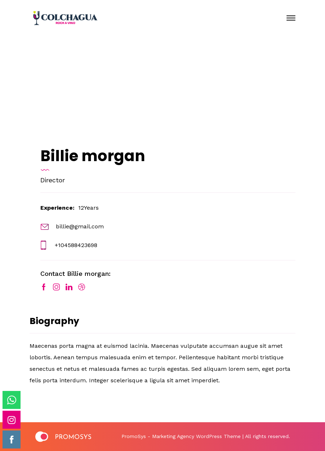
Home (94, 101)
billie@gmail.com (80, 226)
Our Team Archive (151, 101)
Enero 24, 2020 (168, 75)
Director (52, 180)
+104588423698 (76, 245)
